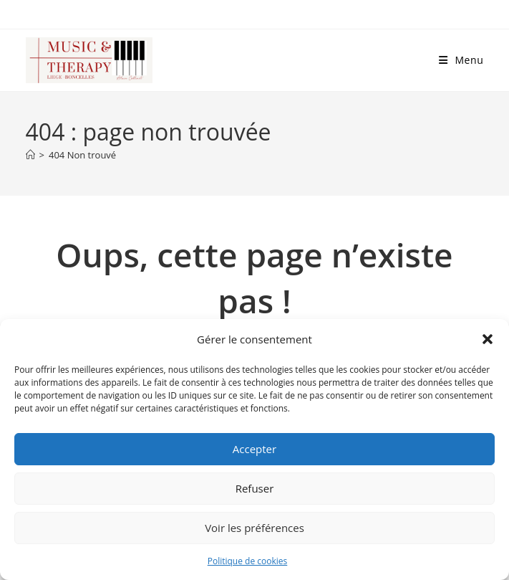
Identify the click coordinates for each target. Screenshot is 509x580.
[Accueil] (30, 154)
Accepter (254, 449)
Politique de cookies (248, 561)
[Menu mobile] (461, 60)
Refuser (255, 488)
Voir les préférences (254, 527)
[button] (487, 339)
